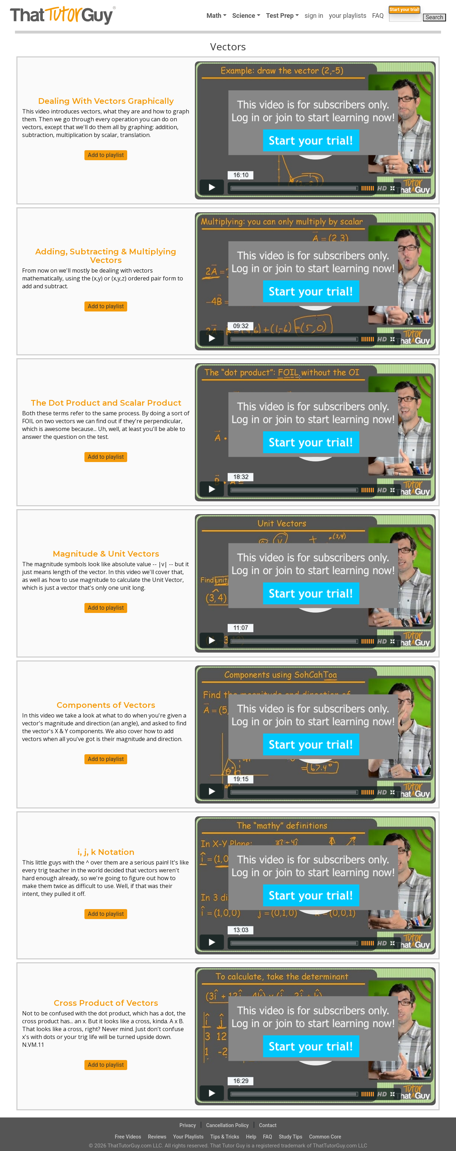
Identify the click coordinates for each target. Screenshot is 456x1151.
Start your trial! (394, 31)
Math (214, 15)
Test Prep (280, 15)
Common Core (325, 1137)
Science (243, 15)
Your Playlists (188, 1137)
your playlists (348, 15)
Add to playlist (106, 155)
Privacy (188, 1125)
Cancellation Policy (227, 1125)
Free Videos (128, 1137)
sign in (314, 15)
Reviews (157, 1137)
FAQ (379, 15)
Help (251, 1137)
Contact (267, 1125)
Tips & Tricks (224, 1137)
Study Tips (290, 1137)
